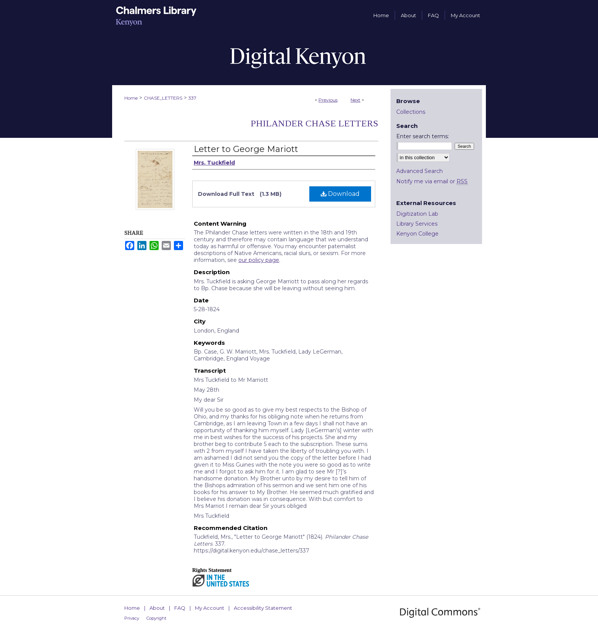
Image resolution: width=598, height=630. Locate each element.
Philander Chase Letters (314, 123)
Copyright (156, 618)
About (157, 608)
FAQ (179, 608)
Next (355, 100)
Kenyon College (417, 233)
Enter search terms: (422, 136)
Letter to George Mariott (246, 149)
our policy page (258, 260)
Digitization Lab (417, 213)
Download (340, 193)
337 (192, 98)
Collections (410, 111)
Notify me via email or (432, 181)
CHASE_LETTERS (163, 98)
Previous (328, 100)
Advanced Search (419, 171)
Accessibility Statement (263, 608)
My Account (209, 608)
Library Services (416, 223)
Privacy (131, 618)
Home (131, 98)
